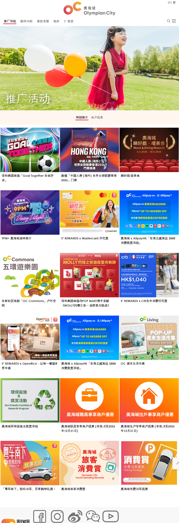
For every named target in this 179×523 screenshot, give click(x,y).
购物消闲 (26, 22)
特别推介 (80, 118)
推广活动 (10, 22)
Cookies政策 (49, 513)
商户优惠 (99, 118)
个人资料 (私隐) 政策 (79, 513)
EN (170, 2)
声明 (94, 513)
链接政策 (62, 513)
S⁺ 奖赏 (69, 22)
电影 (56, 22)
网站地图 (36, 513)
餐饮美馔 (43, 22)
